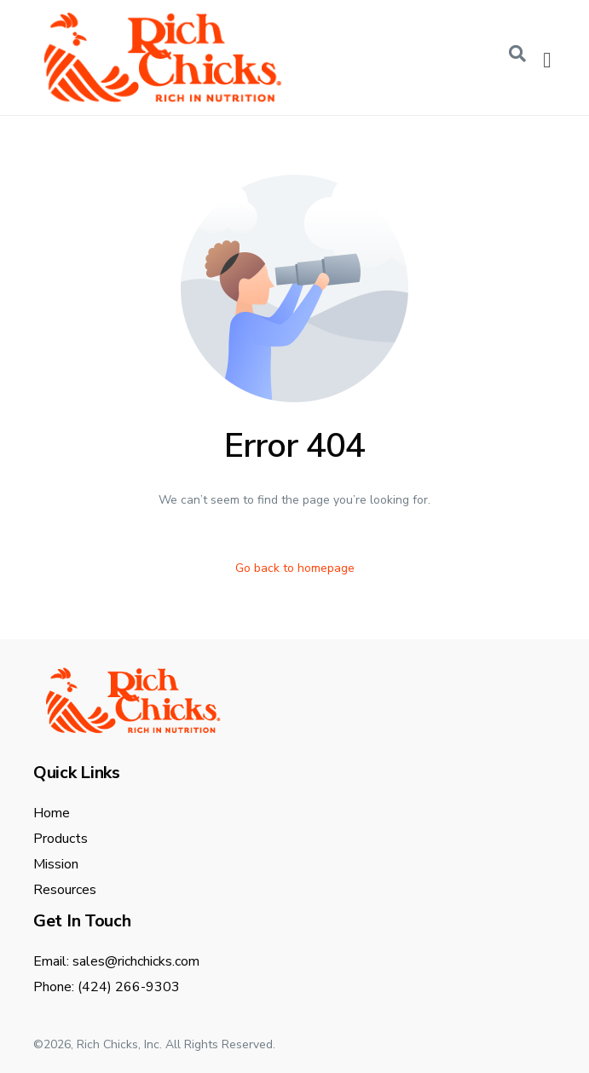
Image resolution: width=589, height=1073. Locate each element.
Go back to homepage (295, 568)
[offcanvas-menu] (547, 60)
